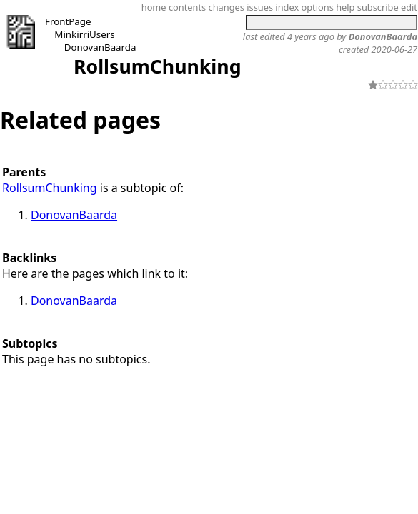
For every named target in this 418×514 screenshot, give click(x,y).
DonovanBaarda (100, 47)
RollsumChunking (158, 66)
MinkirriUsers (84, 34)
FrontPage (68, 21)
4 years (302, 36)
